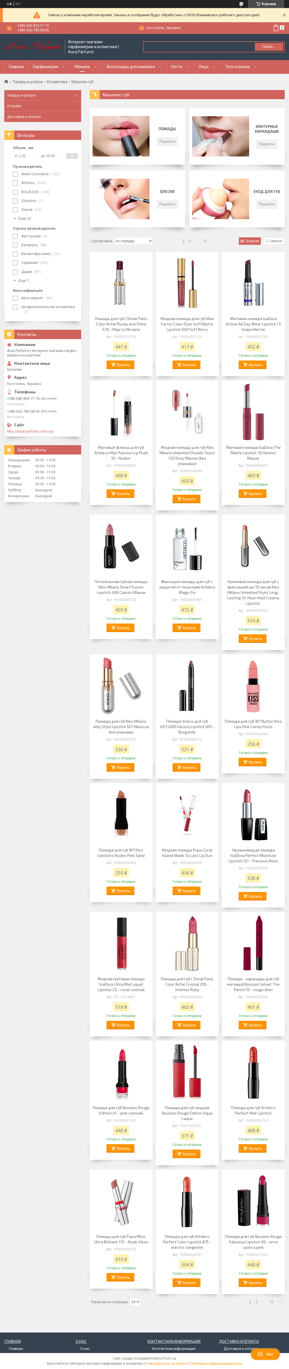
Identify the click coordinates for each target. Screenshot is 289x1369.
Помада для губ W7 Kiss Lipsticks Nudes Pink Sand (121, 853)
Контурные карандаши (267, 129)
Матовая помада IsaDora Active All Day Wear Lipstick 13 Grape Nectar (253, 324)
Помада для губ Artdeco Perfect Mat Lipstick (253, 1110)
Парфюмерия (45, 66)
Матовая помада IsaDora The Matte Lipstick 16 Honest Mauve (253, 453)
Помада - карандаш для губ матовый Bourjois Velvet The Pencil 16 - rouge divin (253, 984)
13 (205, 241)
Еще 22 (24, 218)
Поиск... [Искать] (269, 46)
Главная (16, 66)
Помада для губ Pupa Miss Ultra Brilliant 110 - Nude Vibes (121, 1239)
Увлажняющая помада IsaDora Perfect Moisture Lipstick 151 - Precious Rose (253, 855)
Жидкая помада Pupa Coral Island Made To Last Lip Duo (187, 853)
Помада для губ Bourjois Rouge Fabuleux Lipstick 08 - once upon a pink (253, 1242)
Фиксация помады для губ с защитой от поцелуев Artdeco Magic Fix (187, 587)
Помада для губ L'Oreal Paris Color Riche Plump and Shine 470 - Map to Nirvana (121, 324)
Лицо (204, 66)
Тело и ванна (237, 66)
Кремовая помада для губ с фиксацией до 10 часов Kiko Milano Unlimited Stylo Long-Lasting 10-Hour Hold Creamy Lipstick (253, 592)
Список (276, 241)
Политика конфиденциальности (216, 1364)
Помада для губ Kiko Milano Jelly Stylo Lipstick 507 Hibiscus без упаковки (121, 726)
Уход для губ (266, 191)
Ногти (176, 66)
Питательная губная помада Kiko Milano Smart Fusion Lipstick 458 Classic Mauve (121, 587)
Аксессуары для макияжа (130, 66)
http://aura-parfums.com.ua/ (30, 431)
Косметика (57, 82)
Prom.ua (169, 1358)
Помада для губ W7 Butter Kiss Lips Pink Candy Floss (253, 724)
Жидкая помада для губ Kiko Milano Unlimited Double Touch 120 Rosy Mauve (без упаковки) (187, 455)
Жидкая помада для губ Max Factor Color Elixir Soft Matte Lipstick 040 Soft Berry (187, 324)
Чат (265, 1354)
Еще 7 (23, 280)
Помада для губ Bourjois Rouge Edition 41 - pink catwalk (121, 1110)
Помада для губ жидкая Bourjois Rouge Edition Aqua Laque (187, 1113)
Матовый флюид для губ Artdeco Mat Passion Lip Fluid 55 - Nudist (121, 453)
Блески (167, 191)
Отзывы (14, 106)
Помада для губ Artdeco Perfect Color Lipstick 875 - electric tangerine (187, 1242)
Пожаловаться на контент (167, 1364)
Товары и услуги (27, 82)
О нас (85, 1348)
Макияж (82, 66)
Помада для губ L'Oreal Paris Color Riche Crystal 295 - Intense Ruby (187, 984)
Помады (167, 129)
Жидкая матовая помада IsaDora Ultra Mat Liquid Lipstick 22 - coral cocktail (121, 984)
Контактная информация (173, 1348)
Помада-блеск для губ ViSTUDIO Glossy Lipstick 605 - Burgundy (187, 726)
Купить (123, 364)
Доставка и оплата (24, 117)
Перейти (167, 141)
